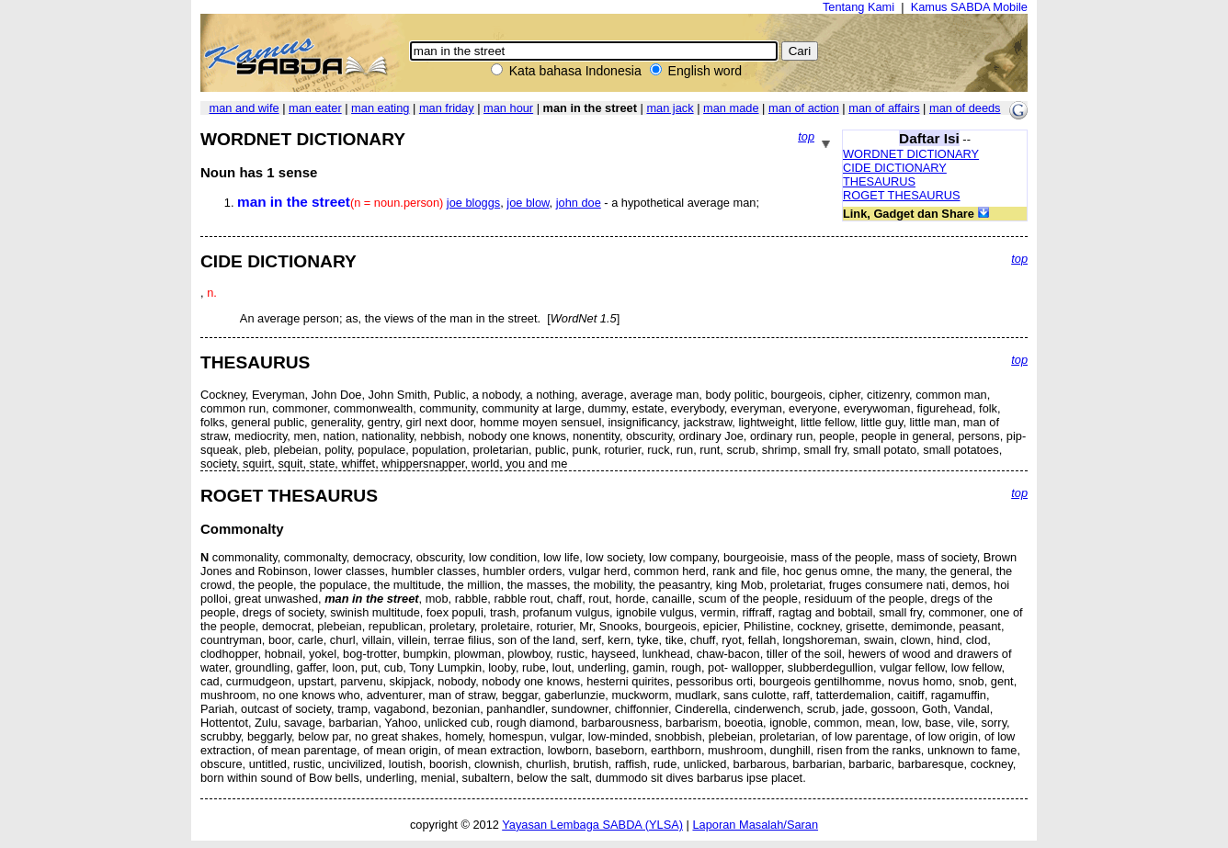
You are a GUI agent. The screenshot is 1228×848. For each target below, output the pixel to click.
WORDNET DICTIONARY (911, 154)
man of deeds (965, 108)
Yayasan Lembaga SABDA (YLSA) (592, 824)
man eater (315, 108)
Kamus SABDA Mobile (969, 7)
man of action (803, 108)
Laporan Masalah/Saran (755, 824)
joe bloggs (473, 202)
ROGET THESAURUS (902, 195)
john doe (578, 202)
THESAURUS (879, 181)
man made (730, 108)
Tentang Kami (858, 7)
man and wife (244, 108)
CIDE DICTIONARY (895, 168)
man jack (669, 108)
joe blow (527, 202)
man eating (380, 108)
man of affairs (883, 108)
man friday (446, 108)
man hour (508, 108)
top (806, 136)
